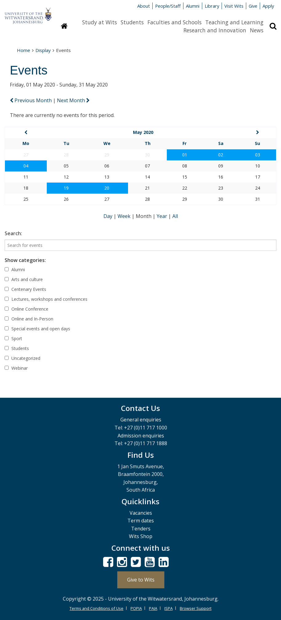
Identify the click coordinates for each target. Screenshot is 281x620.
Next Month (73, 100)
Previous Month (31, 100)
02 (220, 155)
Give (253, 6)
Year (162, 216)
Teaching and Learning (234, 22)
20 (106, 188)
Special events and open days (37, 329)
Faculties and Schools (174, 22)
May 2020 (143, 132)
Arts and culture (24, 279)
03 (257, 155)
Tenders (141, 528)
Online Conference (26, 309)
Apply (268, 6)
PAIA (153, 608)
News (256, 30)
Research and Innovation (214, 30)
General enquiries (140, 419)
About (143, 6)
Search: (13, 233)
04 (25, 166)
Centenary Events (25, 289)
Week (125, 216)
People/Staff (168, 6)
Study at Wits (99, 22)
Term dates (140, 520)
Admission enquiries (141, 435)
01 (184, 155)
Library (212, 6)
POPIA (136, 608)
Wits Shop (140, 536)
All (175, 216)
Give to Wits (141, 579)
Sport (13, 338)
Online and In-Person (29, 319)
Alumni (192, 6)
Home (23, 50)
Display (43, 50)
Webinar (16, 368)
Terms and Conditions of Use (96, 608)
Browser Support (195, 608)
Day (108, 216)
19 (66, 188)
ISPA (168, 608)
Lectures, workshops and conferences (46, 299)
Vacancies (141, 512)
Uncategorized (22, 358)
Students (132, 22)
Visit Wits (233, 6)
